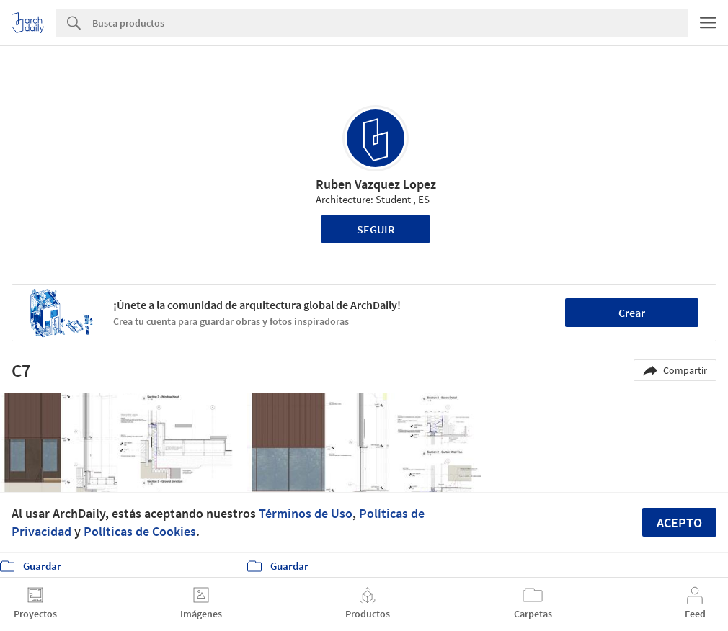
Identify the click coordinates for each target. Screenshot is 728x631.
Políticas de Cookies (140, 531)
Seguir (376, 229)
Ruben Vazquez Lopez (376, 184)
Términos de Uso (305, 513)
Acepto (679, 522)
